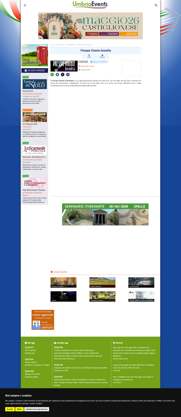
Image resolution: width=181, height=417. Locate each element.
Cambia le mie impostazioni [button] (36, 409)
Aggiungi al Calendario (99, 62)
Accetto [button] (10, 409)
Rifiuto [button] (19, 409)
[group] (90, 25)
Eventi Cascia (60, 45)
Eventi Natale (70, 45)
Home (52, 45)
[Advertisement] (151, 81)
